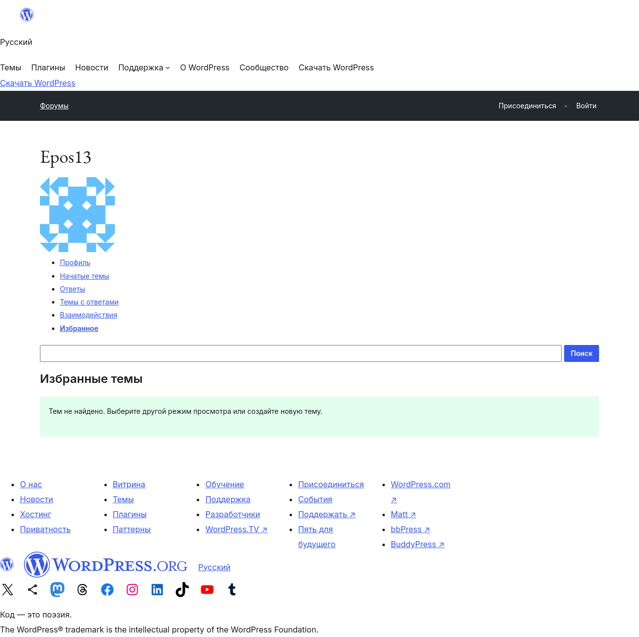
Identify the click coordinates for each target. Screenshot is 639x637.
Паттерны (132, 529)
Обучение (224, 484)
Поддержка (227, 499)
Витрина (129, 484)
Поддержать (326, 514)
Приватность (45, 529)
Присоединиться (331, 484)
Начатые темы (84, 276)
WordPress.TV (236, 529)
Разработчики (232, 514)
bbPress (410, 529)
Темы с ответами (89, 302)
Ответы (72, 289)
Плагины (130, 514)
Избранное (79, 328)
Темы (123, 499)
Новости (36, 499)
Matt (403, 514)
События (315, 499)
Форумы (54, 105)
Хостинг (35, 514)
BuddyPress (418, 544)
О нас (31, 484)
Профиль (75, 262)
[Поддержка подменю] (144, 67)
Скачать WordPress (37, 83)
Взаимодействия (88, 315)
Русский (214, 567)
